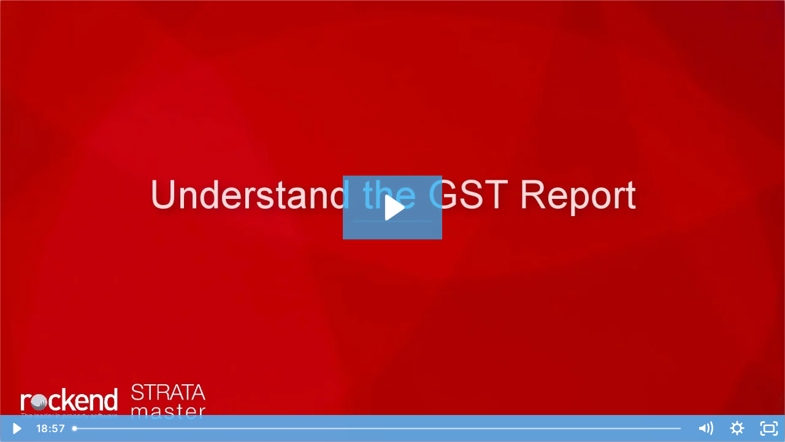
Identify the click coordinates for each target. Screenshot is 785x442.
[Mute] (705, 428)
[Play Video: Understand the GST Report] (393, 207)
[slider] (377, 428)
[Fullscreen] (769, 428)
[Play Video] (16, 428)
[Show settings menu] (737, 428)
